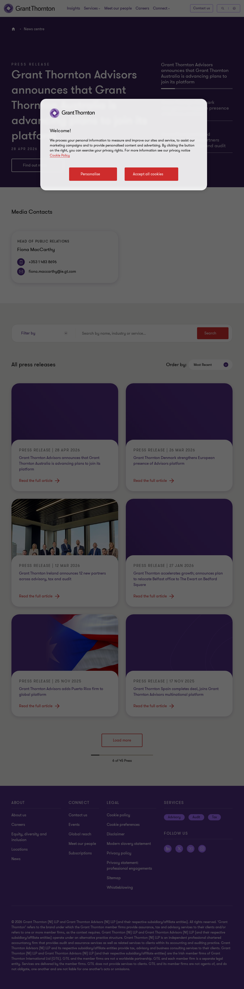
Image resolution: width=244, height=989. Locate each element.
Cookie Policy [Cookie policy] (60, 155)
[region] (123, 144)
